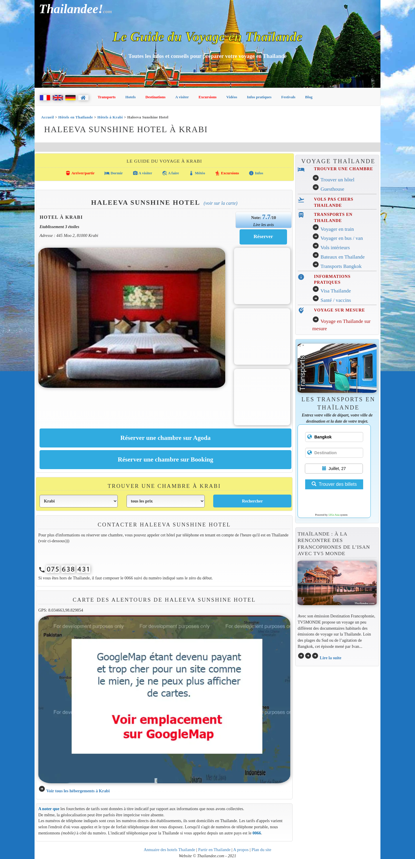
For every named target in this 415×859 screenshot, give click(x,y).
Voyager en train (337, 229)
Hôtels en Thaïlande (75, 117)
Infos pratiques (259, 97)
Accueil (47, 117)
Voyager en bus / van (341, 238)
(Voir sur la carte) (220, 203)
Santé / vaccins (336, 300)
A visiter (182, 97)
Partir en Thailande (214, 849)
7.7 (266, 217)
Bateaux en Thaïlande (343, 257)
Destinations (156, 97)
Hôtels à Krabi (110, 117)
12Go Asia (333, 514)
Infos (256, 173)
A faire (170, 173)
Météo (197, 173)
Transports (107, 97)
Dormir (113, 173)
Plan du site (261, 849)
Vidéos (231, 97)
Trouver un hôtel (337, 180)
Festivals (288, 97)
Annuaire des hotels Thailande (169, 849)
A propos (241, 849)
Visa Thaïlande (335, 291)
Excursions (207, 97)
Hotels (130, 97)
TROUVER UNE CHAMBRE (343, 168)
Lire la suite (330, 657)
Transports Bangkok (340, 266)
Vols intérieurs (335, 247)
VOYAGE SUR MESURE (339, 310)
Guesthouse (332, 189)
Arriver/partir (80, 173)
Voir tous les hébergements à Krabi (78, 791)
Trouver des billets (334, 484)
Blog (308, 97)
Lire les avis (263, 224)
